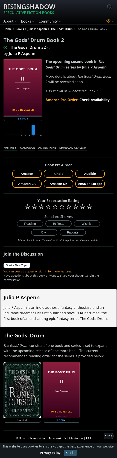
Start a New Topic (17, 265)
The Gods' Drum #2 (28, 47)
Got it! (70, 452)
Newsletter (37, 438)
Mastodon (76, 438)
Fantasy (10, 147)
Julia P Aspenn (22, 53)
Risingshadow (29, 8)
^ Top (108, 436)
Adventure (47, 147)
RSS (88, 438)
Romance (27, 147)
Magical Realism (73, 147)
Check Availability (95, 99)
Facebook (55, 438)
